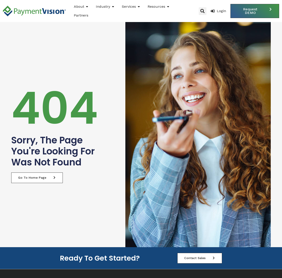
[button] (202, 11)
